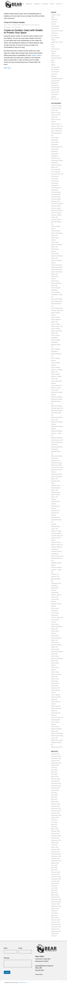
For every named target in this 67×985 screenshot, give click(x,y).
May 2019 (54, 890)
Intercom (53, 51)
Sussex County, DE (57, 717)
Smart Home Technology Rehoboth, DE (55, 686)
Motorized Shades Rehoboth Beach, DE (56, 413)
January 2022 (55, 833)
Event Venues (55, 37)
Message (7, 958)
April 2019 (54, 892)
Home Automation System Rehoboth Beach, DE (56, 272)
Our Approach (55, 67)
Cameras (54, 21)
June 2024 (54, 770)
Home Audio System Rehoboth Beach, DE (56, 245)
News (53, 62)
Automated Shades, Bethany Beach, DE (56, 165)
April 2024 (54, 774)
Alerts (53, 17)
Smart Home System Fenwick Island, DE (56, 674)
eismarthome (17, 27)
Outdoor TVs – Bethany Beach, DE (56, 579)
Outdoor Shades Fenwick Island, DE (30, 25)
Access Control (55, 15)
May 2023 (54, 797)
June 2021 (54, 845)
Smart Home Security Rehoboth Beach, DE (57, 658)
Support (53, 97)
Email (21, 948)
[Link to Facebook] (62, 982)
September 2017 (56, 931)
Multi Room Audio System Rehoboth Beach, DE (56, 476)
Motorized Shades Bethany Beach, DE (56, 401)
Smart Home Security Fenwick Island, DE (56, 645)
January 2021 (55, 851)
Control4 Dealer (56, 192)
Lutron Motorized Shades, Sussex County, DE (56, 388)
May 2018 (54, 915)
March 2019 (54, 895)
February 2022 (55, 831)
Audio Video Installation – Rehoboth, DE (55, 156)
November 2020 (56, 856)
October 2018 (55, 904)
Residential (54, 83)
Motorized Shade (56, 58)
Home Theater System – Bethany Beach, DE (56, 370)
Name (6, 948)
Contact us (54, 33)
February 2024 (55, 779)
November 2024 (56, 758)
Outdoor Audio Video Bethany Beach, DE (55, 488)
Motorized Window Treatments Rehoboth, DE (57, 458)
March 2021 (54, 847)
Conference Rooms (57, 31)
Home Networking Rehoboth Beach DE (56, 304)
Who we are (54, 99)
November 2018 (56, 902)
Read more (8, 68)
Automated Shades (57, 160)
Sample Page (55, 87)
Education (54, 35)
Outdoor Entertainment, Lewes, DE (55, 526)
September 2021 (56, 840)
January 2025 (55, 754)
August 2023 (55, 790)
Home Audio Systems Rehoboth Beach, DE (57, 256)
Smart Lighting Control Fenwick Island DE (56, 697)
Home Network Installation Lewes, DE (57, 295)
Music (53, 60)
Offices (53, 65)
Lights (53, 53)
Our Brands (54, 69)
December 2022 (56, 808)
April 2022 (54, 826)
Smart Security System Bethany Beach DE (56, 708)
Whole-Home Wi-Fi (57, 747)
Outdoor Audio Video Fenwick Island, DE (55, 495)
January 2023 (55, 806)
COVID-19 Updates (57, 203)
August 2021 (55, 842)
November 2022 (56, 811)
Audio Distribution (56, 128)
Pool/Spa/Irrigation (57, 78)
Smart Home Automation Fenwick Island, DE (57, 615)
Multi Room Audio (56, 463)
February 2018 (55, 920)
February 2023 (55, 804)
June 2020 (54, 865)
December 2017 (56, 924)
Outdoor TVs (55, 574)
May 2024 (54, 772)
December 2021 (56, 836)
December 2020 (56, 854)
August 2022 (55, 817)
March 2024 (54, 776)
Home (53, 46)
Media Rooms (55, 56)
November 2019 (56, 879)
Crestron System (56, 212)
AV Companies (55, 169)
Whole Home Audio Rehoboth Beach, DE (57, 742)
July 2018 (54, 911)
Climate (53, 24)
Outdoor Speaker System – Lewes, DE (56, 570)
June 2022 (54, 822)
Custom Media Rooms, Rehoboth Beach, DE (56, 233)
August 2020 (55, 863)
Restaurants (55, 85)
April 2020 (54, 870)
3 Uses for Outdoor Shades (14, 22)
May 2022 (54, 824)
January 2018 (55, 922)
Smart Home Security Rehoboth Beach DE (57, 652)
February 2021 (55, 849)
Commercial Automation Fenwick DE (54, 183)
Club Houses (55, 26)
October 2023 (55, 788)
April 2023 (54, 799)
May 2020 (54, 867)
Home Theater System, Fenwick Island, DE (56, 376)
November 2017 (56, 926)
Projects (53, 601)
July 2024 (54, 767)
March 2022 (54, 829)
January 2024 (55, 781)
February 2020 (55, 872)
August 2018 (55, 908)
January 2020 (55, 874)
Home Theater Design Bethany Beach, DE (56, 320)
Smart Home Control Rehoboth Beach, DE (56, 626)
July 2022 (54, 820)
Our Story (54, 74)
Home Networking (56, 299)
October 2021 (55, 838)
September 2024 (56, 763)
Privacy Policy (55, 81)
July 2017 (54, 936)
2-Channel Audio (56, 106)
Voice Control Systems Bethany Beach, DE (56, 729)
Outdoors (54, 76)
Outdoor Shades (16, 25)
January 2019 (55, 897)
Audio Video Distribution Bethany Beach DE (57, 144)
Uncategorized (7, 27)
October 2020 (55, 858)
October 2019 (55, 881)
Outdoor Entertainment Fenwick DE (55, 511)
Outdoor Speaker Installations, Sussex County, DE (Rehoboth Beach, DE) (57, 556)
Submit (7, 972)
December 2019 (56, 876)
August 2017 (55, 933)
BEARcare (54, 19)
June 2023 (54, 795)
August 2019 (55, 883)
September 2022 (56, 815)
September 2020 (56, 861)
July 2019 (54, 886)
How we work (55, 49)
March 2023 (54, 801)
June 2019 (54, 888)
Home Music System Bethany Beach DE (56, 283)
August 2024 (55, 765)
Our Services (55, 71)
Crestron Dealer (56, 206)
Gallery (53, 40)
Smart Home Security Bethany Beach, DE (56, 638)
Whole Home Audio (57, 733)
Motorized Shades (56, 397)
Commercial (54, 28)
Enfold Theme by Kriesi (22, 982)
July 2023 (54, 792)
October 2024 (55, 760)
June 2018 (54, 913)
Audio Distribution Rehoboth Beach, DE (56, 133)
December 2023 (56, 783)
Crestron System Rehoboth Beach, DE (56, 222)
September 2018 (56, 906)
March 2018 (54, 917)
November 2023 (56, 786)
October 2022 (55, 813)
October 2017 (55, 929)
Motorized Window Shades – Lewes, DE (57, 433)
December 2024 (56, 756)
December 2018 (56, 899)
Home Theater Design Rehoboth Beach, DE (56, 331)
